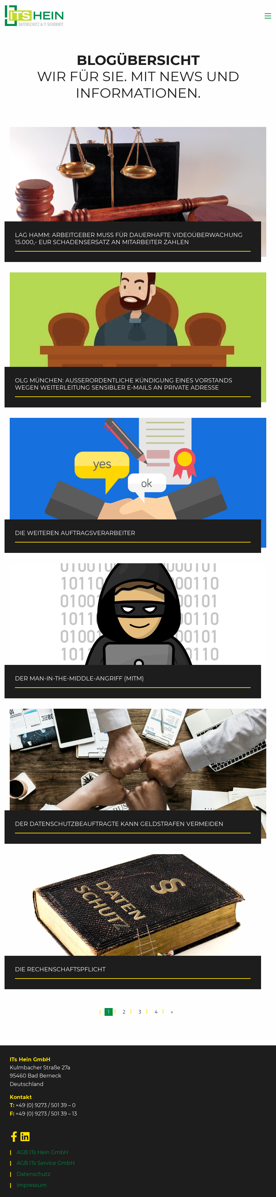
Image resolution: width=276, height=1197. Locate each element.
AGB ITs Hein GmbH (42, 1152)
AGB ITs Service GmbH (46, 1163)
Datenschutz (33, 1174)
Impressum (32, 1185)
